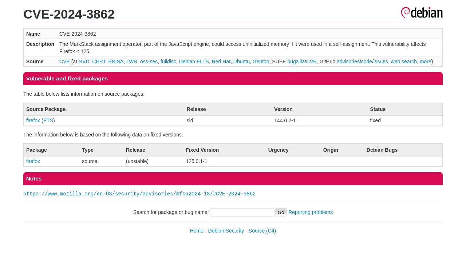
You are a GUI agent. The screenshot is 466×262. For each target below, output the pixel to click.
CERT (98, 61)
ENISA (115, 61)
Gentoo (261, 61)
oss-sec (149, 61)
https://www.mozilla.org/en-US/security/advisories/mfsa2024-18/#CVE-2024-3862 (139, 193)
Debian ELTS (194, 61)
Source (257, 231)
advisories (348, 61)
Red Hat (221, 61)
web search (404, 61)
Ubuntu (241, 61)
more (425, 61)
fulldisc (168, 61)
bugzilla (295, 61)
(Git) (271, 231)
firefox (33, 120)
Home (197, 231)
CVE (64, 61)
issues (381, 61)
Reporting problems (310, 212)
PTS (48, 120)
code (366, 61)
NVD (84, 61)
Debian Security (226, 231)
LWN (131, 61)
